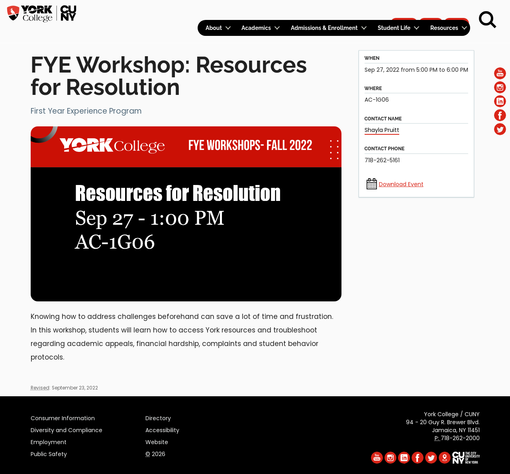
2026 (155, 453)
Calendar (365, 10)
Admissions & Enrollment (324, 28)
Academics (256, 28)
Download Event (401, 184)
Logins (326, 10)
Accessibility (162, 429)
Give (430, 10)
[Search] (487, 19)
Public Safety (49, 453)
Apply (404, 10)
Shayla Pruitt (382, 130)
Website (156, 441)
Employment (49, 441)
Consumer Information (63, 417)
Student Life (394, 28)
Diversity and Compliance (66, 429)
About (214, 28)
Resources (444, 28)
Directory (158, 417)
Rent (457, 10)
